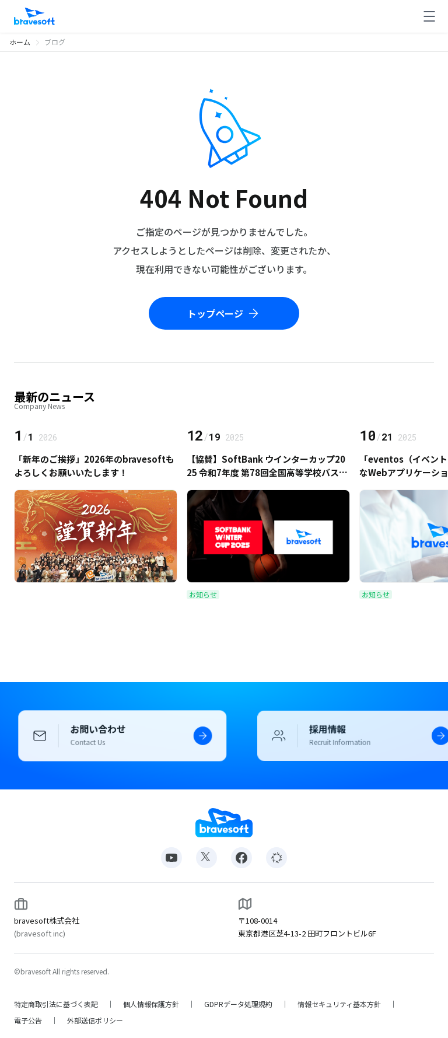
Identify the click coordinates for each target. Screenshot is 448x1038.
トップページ (224, 313)
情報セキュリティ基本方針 (339, 1004)
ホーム (19, 42)
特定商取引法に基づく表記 (56, 1004)
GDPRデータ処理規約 (238, 1004)
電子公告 (28, 1020)
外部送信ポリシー (95, 1020)
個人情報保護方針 (151, 1004)
